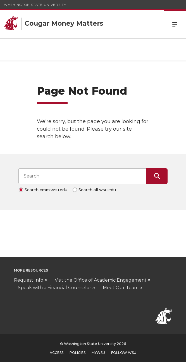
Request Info (28, 280)
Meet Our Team (121, 287)
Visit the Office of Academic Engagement (101, 280)
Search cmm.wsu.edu (46, 189)
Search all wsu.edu (97, 189)
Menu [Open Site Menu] (175, 24)
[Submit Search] (157, 176)
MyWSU (98, 353)
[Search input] (82, 176)
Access (56, 353)
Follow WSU (123, 353)
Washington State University (35, 5)
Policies (77, 353)
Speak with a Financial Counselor (54, 287)
